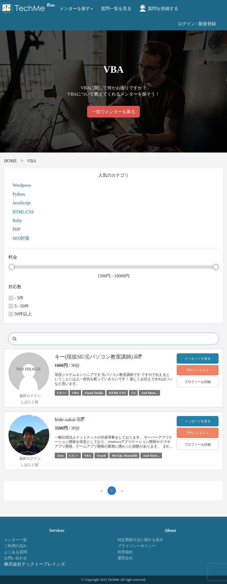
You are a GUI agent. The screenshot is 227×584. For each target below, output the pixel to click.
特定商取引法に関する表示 (140, 540)
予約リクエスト (197, 370)
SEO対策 (21, 238)
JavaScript (22, 203)
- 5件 (15, 298)
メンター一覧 (15, 540)
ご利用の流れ (15, 546)
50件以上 (20, 314)
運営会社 (125, 558)
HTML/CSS (23, 212)
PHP (16, 229)
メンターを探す (76, 8)
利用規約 (125, 552)
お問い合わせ (15, 558)
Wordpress (22, 185)
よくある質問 (15, 552)
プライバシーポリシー (137, 546)
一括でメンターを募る (113, 111)
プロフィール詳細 (198, 382)
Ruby (17, 220)
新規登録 (207, 23)
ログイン (186, 23)
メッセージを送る (198, 358)
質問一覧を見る (116, 8)
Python (19, 194)
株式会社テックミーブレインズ (34, 564)
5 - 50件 (18, 306)
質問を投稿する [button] (163, 8)
